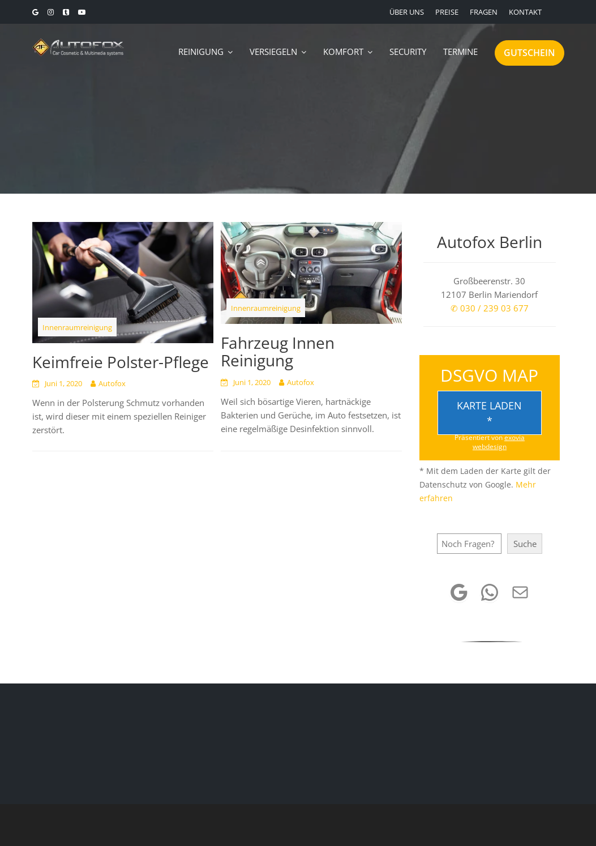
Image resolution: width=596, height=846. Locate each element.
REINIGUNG (201, 51)
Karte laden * (489, 413)
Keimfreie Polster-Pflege (120, 362)
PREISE (446, 12)
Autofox (112, 383)
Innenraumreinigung (77, 327)
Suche (525, 543)
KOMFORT (343, 51)
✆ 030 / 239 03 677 (490, 308)
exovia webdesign (499, 442)
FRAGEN (484, 12)
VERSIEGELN (273, 51)
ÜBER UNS (406, 12)
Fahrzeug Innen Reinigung (278, 351)
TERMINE (460, 51)
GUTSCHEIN (529, 52)
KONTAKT (525, 12)
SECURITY (407, 51)
